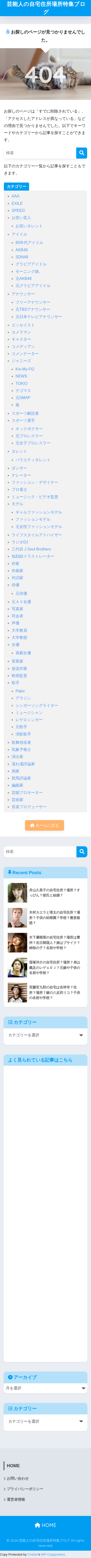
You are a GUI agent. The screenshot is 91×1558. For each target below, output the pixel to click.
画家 (15, 771)
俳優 (15, 585)
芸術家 (17, 800)
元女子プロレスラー (33, 443)
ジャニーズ (21, 361)
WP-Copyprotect (53, 1555)
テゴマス (23, 391)
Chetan (32, 1555)
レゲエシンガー (29, 720)
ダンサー (19, 468)
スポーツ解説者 (25, 414)
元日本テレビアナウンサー (39, 317)
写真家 (17, 609)
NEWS (21, 377)
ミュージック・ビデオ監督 (35, 497)
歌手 (15, 683)
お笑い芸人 (21, 218)
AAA (15, 197)
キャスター (21, 340)
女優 (15, 645)
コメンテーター (25, 354)
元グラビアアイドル (33, 286)
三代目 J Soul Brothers (31, 550)
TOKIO (22, 384)
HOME (45, 1526)
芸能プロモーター (27, 793)
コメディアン (23, 347)
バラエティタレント (33, 460)
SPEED (18, 211)
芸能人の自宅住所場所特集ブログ (46, 8)
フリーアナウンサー (33, 303)
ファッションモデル (33, 520)
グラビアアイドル (31, 265)
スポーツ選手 (23, 421)
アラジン (23, 699)
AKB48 (22, 250)
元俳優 (21, 594)
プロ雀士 (19, 490)
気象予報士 (21, 750)
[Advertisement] (45, 1214)
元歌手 (21, 727)
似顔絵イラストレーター (33, 557)
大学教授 (19, 638)
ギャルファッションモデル (39, 513)
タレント (19, 452)
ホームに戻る (44, 826)
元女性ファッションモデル (39, 527)
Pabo (20, 691)
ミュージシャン (29, 713)
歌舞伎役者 (21, 743)
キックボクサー (29, 429)
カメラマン (21, 333)
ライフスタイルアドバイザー (37, 535)
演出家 (17, 757)
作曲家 (17, 571)
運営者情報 (16, 1500)
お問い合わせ (18, 1479)
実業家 (17, 662)
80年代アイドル (29, 243)
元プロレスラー (29, 436)
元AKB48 (24, 279)
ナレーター (21, 476)
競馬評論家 (21, 779)
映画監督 (19, 676)
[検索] (81, 153)
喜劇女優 (23, 653)
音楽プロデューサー (29, 807)
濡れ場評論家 (23, 764)
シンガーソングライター (37, 706)
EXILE (17, 204)
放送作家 (19, 669)
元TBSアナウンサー (33, 310)
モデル (17, 504)
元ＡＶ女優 (21, 602)
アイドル (19, 235)
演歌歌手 (23, 734)
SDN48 (22, 257)
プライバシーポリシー (25, 1489)
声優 (15, 623)
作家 (15, 564)
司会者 (17, 616)
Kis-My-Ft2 (25, 369)
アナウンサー (23, 294)
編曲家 (17, 786)
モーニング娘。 (29, 272)
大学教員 (19, 631)
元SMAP (23, 398)
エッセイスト (23, 325)
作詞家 (17, 578)
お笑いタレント (29, 226)
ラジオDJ (20, 542)
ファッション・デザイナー (35, 483)
